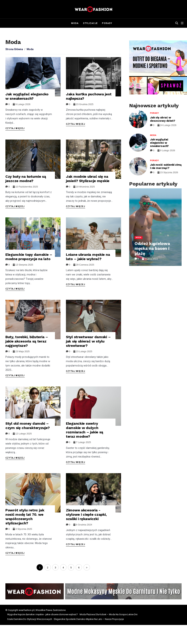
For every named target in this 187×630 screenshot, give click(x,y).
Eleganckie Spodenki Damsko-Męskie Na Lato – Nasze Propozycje (89, 619)
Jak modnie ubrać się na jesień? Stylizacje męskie (87, 178)
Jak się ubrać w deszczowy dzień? (162, 119)
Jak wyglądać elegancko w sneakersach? (26, 96)
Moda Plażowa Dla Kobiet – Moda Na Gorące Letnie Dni (108, 614)
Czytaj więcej (15, 128)
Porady (107, 23)
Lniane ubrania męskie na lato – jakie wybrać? (88, 256)
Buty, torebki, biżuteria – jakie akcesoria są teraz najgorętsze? (26, 341)
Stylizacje (90, 23)
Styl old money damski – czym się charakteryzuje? (27, 425)
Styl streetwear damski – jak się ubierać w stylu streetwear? (88, 341)
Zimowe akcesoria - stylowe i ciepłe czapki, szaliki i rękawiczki (86, 514)
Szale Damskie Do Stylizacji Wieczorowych (29, 619)
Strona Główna (14, 49)
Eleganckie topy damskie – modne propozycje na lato (28, 256)
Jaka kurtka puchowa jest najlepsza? (88, 96)
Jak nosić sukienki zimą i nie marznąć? (166, 166)
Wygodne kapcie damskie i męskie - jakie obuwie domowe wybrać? (42, 614)
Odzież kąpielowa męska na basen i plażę (152, 248)
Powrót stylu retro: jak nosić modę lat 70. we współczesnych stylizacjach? (24, 516)
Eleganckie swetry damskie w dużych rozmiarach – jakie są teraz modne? (84, 430)
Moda (75, 23)
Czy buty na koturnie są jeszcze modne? (25, 178)
